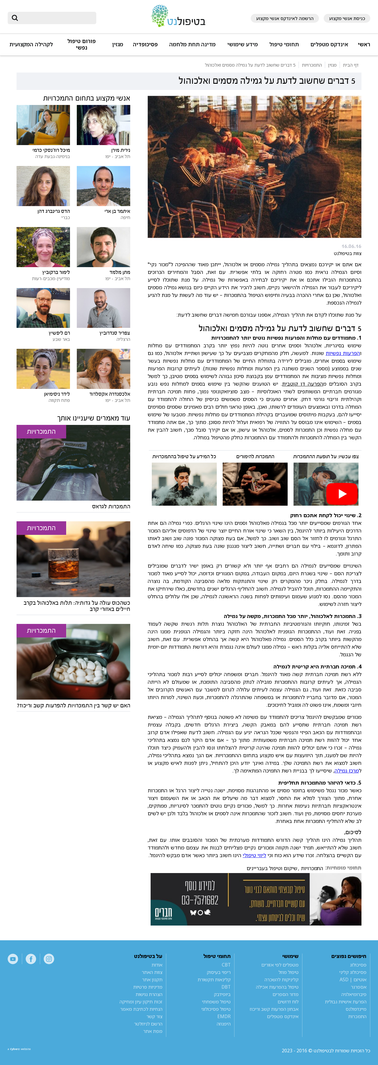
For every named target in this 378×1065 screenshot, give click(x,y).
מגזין (117, 44)
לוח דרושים (288, 1002)
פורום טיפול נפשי (81, 44)
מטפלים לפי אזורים (280, 965)
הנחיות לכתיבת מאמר (141, 1009)
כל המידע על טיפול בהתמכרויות (184, 456)
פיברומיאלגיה (353, 994)
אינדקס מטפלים (329, 44)
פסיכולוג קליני (352, 972)
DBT (226, 987)
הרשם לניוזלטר (148, 1024)
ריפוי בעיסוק (219, 972)
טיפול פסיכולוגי (216, 1009)
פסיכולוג (358, 965)
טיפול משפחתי (216, 1002)
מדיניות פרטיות (147, 987)
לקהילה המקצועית (31, 44)
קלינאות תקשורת (214, 979)
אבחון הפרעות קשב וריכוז (274, 1009)
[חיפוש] (56, 18)
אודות (156, 965)
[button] (328, 47)
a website (27, 1050)
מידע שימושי (242, 44)
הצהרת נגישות (149, 994)
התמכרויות (312, 868)
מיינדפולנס (356, 1009)
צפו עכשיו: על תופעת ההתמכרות (326, 456)
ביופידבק (222, 994)
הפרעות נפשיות (343, 352)
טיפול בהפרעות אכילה (277, 987)
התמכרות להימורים (255, 456)
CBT (226, 965)
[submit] (15, 18)
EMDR (224, 1016)
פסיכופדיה (145, 44)
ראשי (364, 44)
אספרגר (358, 987)
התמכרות (357, 1016)
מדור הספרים (286, 994)
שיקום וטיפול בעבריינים (272, 868)
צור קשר (154, 1016)
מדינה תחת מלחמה (192, 44)
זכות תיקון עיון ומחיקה (141, 1002)
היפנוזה (224, 1024)
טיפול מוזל (288, 972)
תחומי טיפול (284, 44)
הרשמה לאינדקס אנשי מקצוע (285, 18)
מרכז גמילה (347, 770)
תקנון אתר (152, 979)
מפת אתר (152, 1031)
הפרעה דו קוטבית (302, 383)
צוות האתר (152, 972)
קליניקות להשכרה (282, 979)
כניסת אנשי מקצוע (347, 18)
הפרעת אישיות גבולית (345, 1002)
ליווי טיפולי (254, 855)
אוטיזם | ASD (353, 979)
